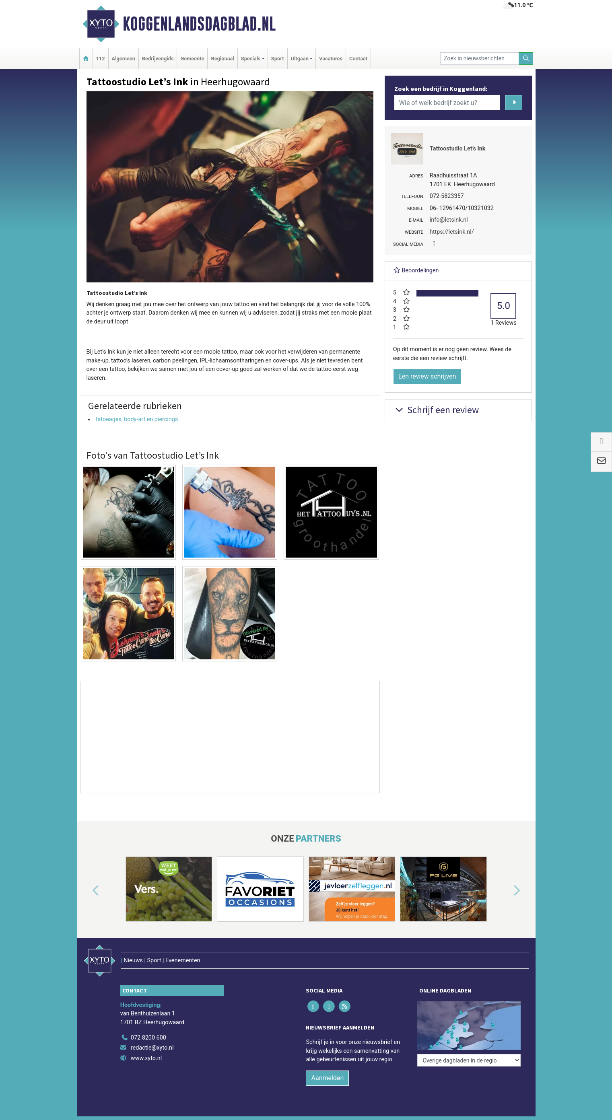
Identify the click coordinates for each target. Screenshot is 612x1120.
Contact (358, 59)
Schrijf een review (436, 410)
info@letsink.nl (449, 219)
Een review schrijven (427, 376)
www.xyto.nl (146, 1058)
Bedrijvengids (158, 59)
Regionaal (222, 59)
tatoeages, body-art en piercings (137, 419)
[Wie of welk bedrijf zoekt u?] (447, 102)
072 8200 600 (148, 1037)
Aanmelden (327, 1078)
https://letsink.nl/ (452, 232)
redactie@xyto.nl (152, 1047)
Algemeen (123, 59)
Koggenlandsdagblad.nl (199, 23)
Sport (277, 59)
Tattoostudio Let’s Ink (458, 148)
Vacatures (330, 59)
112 (100, 59)
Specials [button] (251, 59)
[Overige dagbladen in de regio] (469, 1060)
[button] (86, 890)
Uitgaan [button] (300, 59)
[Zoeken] (526, 58)
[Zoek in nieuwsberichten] (479, 58)
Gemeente (192, 59)
